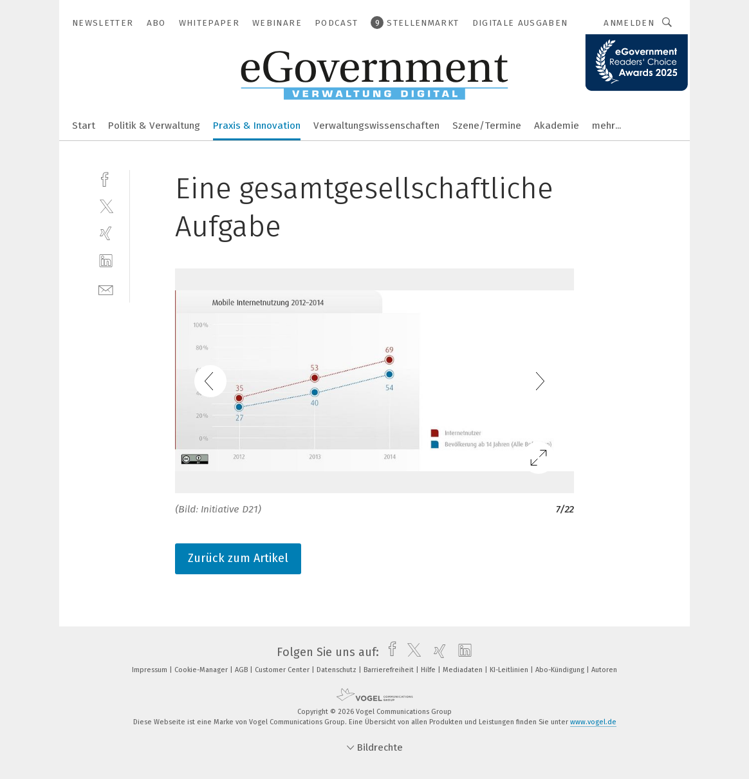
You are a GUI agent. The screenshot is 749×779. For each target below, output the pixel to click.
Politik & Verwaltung (154, 125)
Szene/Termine (486, 125)
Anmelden (629, 22)
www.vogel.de (593, 722)
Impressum (150, 670)
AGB (242, 670)
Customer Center (283, 670)
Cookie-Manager (202, 670)
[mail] (106, 289)
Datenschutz (337, 670)
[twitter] (106, 206)
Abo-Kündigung (560, 670)
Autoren (604, 670)
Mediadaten (464, 670)
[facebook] (106, 178)
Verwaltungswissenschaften (376, 125)
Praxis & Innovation (257, 125)
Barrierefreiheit (390, 670)
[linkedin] (106, 261)
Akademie (556, 125)
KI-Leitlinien (510, 670)
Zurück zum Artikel (238, 558)
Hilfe (429, 670)
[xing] (106, 233)
